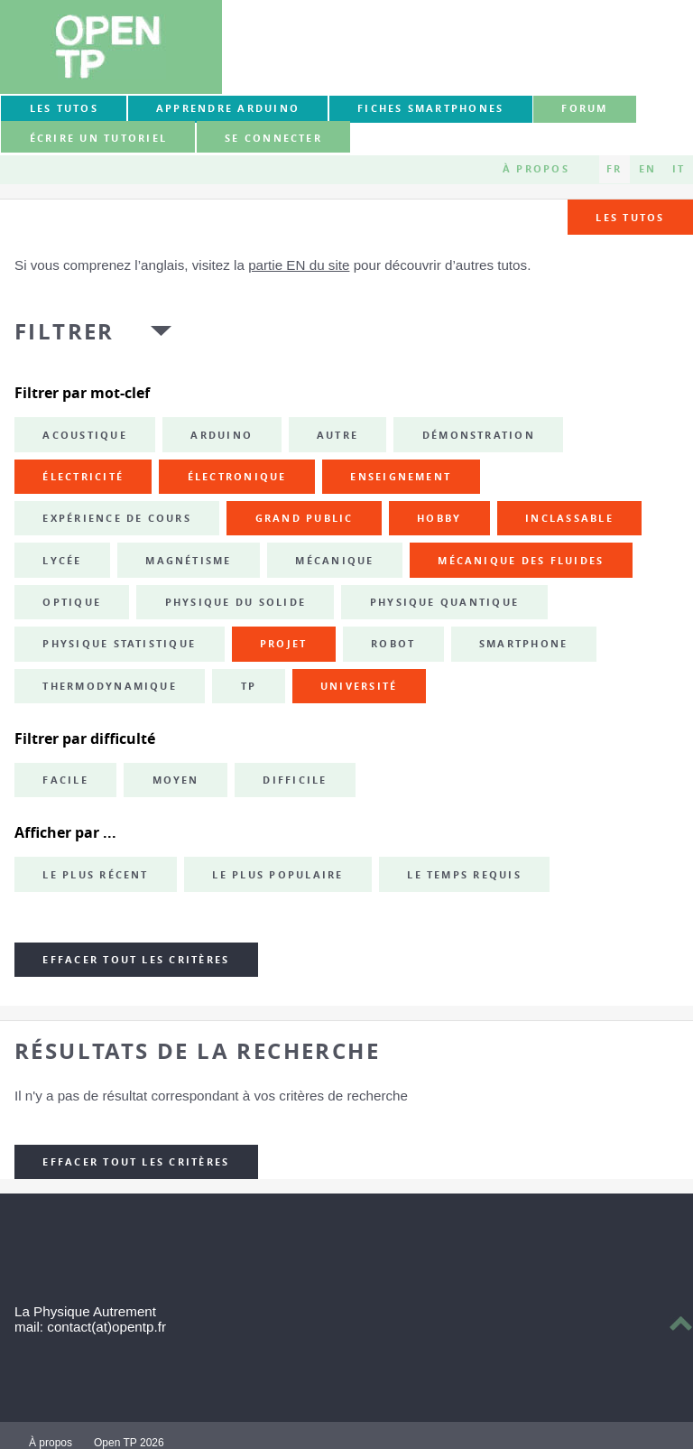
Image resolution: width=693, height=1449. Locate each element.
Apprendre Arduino (228, 108)
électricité (83, 476)
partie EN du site (298, 265)
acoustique (84, 435)
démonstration (478, 435)
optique (71, 602)
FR (614, 169)
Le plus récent (95, 875)
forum (584, 108)
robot (393, 643)
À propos (536, 169)
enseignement (400, 476)
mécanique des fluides (521, 560)
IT (678, 169)
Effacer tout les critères (135, 959)
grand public (304, 518)
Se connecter (273, 138)
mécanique (334, 560)
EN (647, 169)
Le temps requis (464, 875)
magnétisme (188, 560)
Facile (65, 780)
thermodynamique (109, 686)
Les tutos (64, 108)
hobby (439, 518)
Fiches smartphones (430, 108)
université (358, 686)
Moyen (175, 780)
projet (283, 643)
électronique (237, 476)
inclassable (569, 518)
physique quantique (444, 602)
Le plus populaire (277, 875)
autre (337, 435)
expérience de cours (116, 518)
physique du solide (235, 602)
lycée (61, 560)
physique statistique (119, 643)
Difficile (295, 780)
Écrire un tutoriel (98, 138)
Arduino (221, 435)
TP (248, 686)
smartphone (523, 643)
